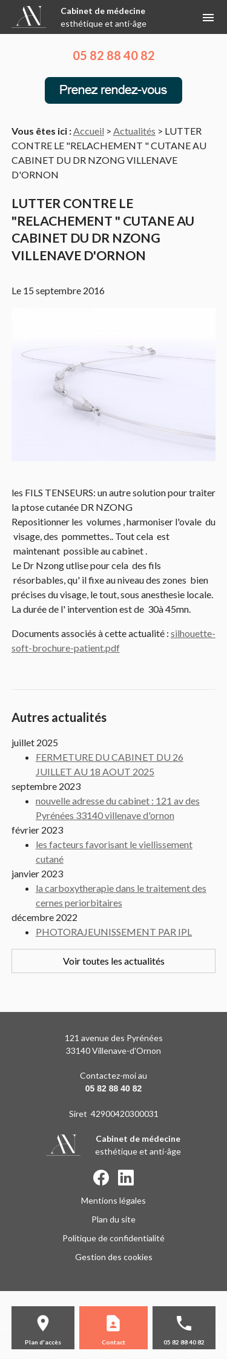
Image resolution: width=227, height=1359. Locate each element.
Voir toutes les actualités (114, 960)
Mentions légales (113, 1200)
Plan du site (113, 1219)
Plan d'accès (43, 1342)
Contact (113, 1342)
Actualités (134, 131)
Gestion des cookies (114, 1257)
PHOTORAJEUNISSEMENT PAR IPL (114, 931)
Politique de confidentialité (113, 1238)
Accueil (88, 131)
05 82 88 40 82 (114, 55)
